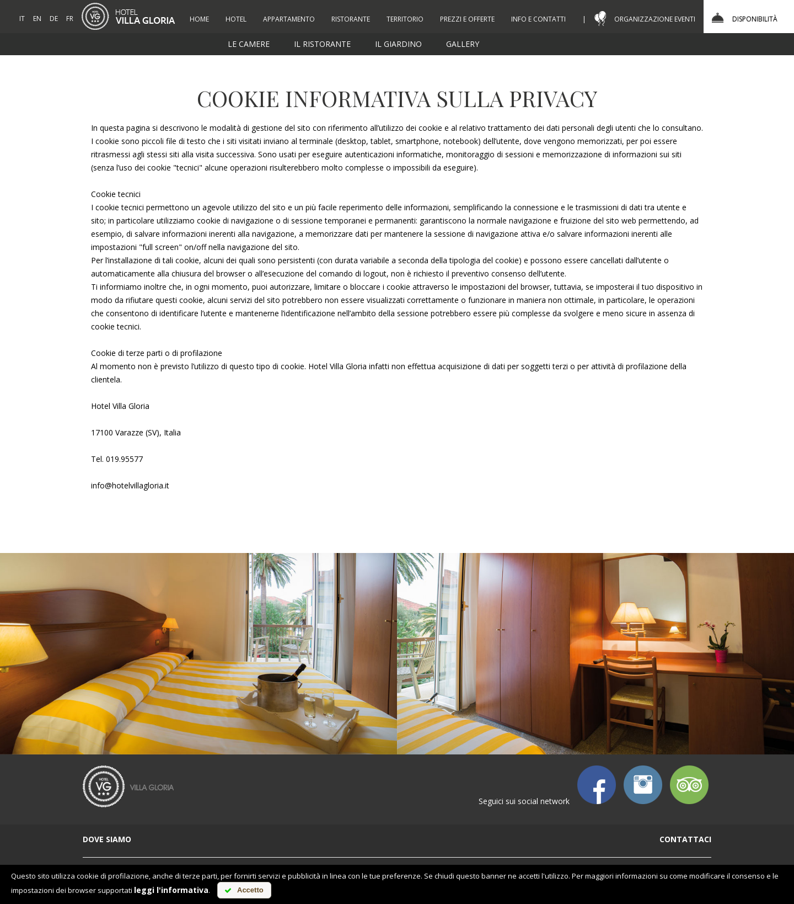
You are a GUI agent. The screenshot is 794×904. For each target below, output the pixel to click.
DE (54, 18)
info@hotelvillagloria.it (130, 485)
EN (37, 18)
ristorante (350, 19)
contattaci (685, 839)
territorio (405, 19)
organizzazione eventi (654, 19)
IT (22, 18)
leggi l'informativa (171, 890)
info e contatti (538, 19)
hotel (236, 19)
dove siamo (107, 839)
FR (69, 18)
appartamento (289, 19)
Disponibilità (754, 19)
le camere (249, 44)
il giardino (398, 44)
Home (199, 19)
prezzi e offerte (467, 19)
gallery (462, 44)
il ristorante (322, 44)
